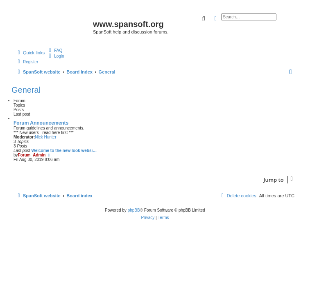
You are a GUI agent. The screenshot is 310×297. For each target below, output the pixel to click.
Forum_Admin (32, 155)
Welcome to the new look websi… (64, 150)
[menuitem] (54, 50)
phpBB (134, 210)
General (26, 89)
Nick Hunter (45, 137)
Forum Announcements (41, 123)
